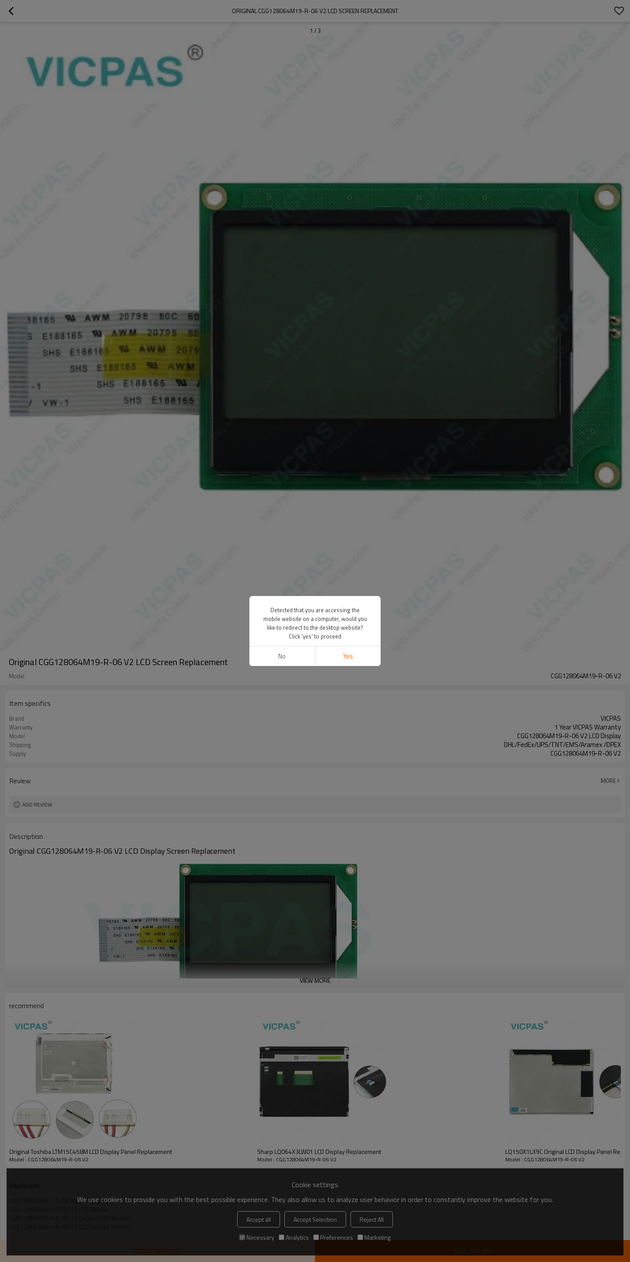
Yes (348, 656)
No (282, 656)
